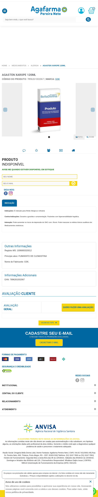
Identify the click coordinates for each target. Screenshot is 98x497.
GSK (57, 79)
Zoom (91, 137)
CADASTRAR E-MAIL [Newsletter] (49, 342)
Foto (79, 137)
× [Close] (90, 481)
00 (93, 8)
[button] (5, 11)
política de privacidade (23, 492)
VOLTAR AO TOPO (49, 322)
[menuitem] (4, 65)
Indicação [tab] (9, 203)
